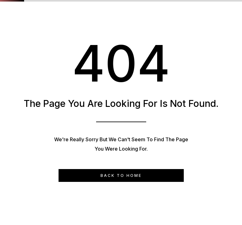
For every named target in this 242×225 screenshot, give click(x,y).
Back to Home (121, 175)
